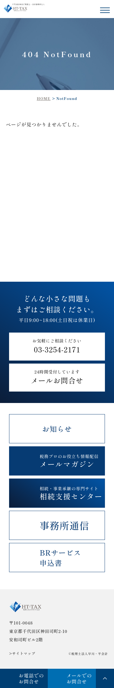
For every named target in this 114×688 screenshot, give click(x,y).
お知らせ (57, 428)
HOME (43, 98)
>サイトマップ (22, 653)
